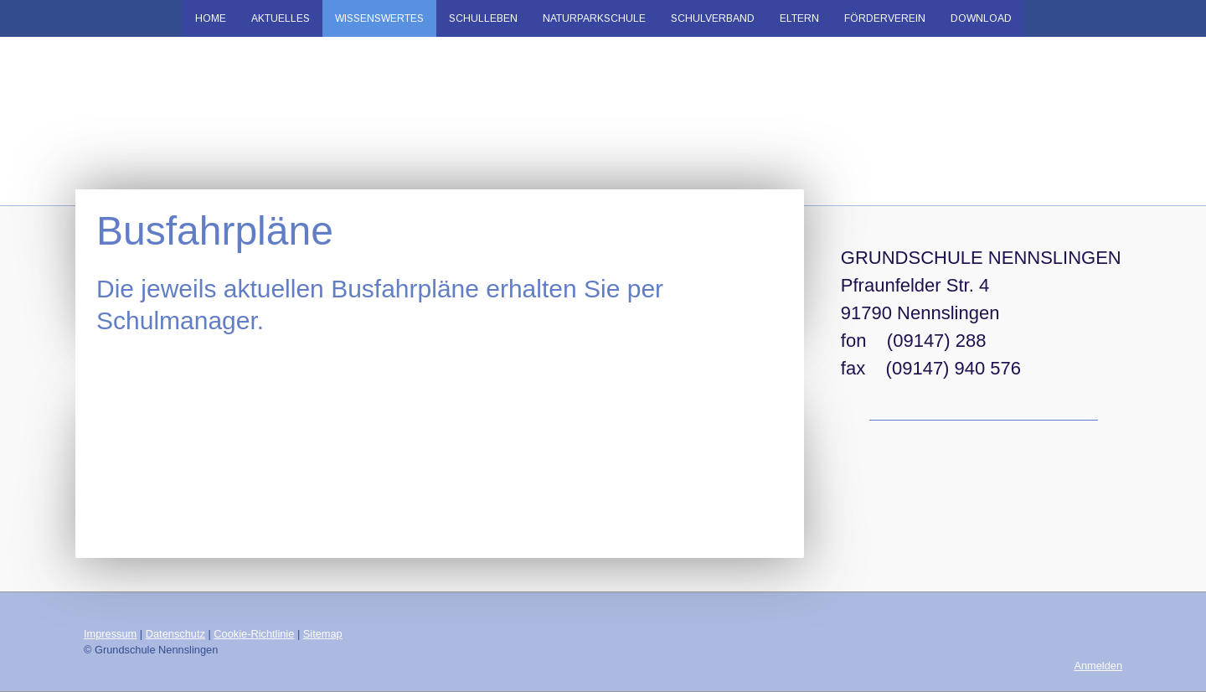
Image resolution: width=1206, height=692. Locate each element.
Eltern (799, 18)
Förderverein (884, 18)
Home (210, 18)
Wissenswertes (379, 18)
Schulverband (713, 18)
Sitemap (323, 633)
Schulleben (483, 18)
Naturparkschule (594, 18)
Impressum (110, 633)
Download (981, 18)
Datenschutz (175, 633)
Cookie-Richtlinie (254, 633)
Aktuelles (280, 18)
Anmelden (1098, 665)
